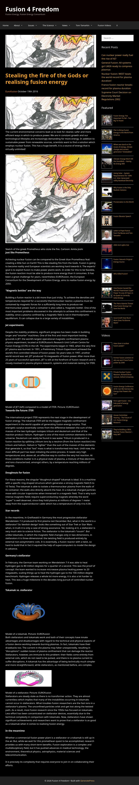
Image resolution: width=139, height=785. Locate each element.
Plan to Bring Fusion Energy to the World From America (123, 132)
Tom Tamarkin (85, 25)
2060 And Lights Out (121, 245)
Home (6, 25)
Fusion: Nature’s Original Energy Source (122, 260)
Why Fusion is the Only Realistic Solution (122, 188)
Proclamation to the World (123, 202)
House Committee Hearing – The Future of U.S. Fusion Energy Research (122, 419)
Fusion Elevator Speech (122, 216)
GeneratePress (87, 780)
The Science (51, 25)
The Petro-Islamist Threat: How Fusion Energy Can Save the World (123, 306)
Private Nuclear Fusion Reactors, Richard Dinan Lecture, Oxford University (123, 374)
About (20, 25)
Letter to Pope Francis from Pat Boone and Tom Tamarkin (122, 233)
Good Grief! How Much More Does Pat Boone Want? (122, 320)
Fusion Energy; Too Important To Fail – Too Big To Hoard (122, 118)
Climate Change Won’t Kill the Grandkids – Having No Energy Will (123, 161)
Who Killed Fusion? (120, 274)
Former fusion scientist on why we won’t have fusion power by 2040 (123, 360)
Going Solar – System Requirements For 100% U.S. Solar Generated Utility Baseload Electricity (123, 177)
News (67, 25)
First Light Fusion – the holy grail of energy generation (122, 403)
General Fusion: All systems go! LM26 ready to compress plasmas (117, 66)
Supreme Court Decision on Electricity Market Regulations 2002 (116, 96)
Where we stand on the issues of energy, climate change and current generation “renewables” (122, 148)
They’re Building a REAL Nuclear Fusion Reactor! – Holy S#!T (123, 432)
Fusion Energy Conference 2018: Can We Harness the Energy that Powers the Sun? (123, 390)
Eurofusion (11, 91)
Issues (34, 25)
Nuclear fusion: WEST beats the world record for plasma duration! (117, 77)
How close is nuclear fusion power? (121, 344)
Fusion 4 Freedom (32, 9)
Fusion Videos (104, 25)
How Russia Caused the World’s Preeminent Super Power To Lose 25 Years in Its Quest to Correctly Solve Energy (123, 293)
